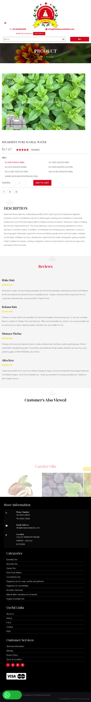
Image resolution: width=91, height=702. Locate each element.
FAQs (8, 631)
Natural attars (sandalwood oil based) (21, 594)
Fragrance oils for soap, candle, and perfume (25, 581)
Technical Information (15, 646)
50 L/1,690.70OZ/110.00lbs (15, 171)
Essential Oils (11, 560)
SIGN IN (20, 33)
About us (10, 614)
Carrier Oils (11, 568)
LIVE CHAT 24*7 (39, 33)
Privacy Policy (12, 655)
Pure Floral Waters (14, 573)
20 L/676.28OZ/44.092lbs (15, 167)
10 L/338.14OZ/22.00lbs (58, 162)
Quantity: (6, 183)
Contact (9, 627)
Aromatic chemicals (14, 590)
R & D (8, 623)
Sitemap (9, 651)
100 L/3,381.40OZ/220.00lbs (60, 171)
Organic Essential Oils (15, 599)
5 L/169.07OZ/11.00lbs (13, 162)
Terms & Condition (14, 659)
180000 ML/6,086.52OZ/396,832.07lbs (20, 176)
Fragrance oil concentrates (17, 586)
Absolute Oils (12, 564)
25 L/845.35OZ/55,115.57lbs (60, 167)
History (9, 618)
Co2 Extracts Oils (13, 577)
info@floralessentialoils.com (60, 29)
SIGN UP (29, 33)
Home (40, 57)
